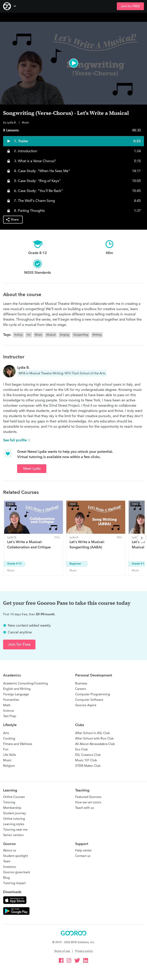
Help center (83, 850)
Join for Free (19, 644)
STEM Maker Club (87, 766)
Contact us (82, 856)
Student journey (14, 813)
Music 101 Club (86, 760)
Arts (6, 733)
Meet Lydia (31, 468)
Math (7, 705)
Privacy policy (84, 951)
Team (7, 861)
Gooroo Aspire (85, 705)
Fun (5, 749)
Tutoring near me (15, 829)
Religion (9, 766)
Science (8, 710)
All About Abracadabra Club (95, 744)
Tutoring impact (14, 883)
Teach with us (84, 808)
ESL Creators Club (88, 755)
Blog (6, 877)
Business (81, 683)
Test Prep (9, 716)
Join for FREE (130, 6)
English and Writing (17, 689)
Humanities (11, 700)
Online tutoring (14, 818)
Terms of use (62, 951)
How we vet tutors (88, 802)
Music (7, 760)
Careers (80, 689)
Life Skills (9, 755)
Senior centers (13, 835)
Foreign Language (16, 694)
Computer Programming (92, 694)
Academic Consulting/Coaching (25, 683)
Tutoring (9, 802)
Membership (12, 808)
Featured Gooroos (88, 797)
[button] (73, 63)
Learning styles (13, 824)
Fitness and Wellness (17, 744)
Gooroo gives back (16, 872)
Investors (9, 867)
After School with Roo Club (94, 738)
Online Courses (14, 797)
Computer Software (89, 700)
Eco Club (81, 749)
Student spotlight (15, 856)
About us (9, 850)
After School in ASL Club (92, 733)
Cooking (9, 738)
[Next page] (141, 538)
